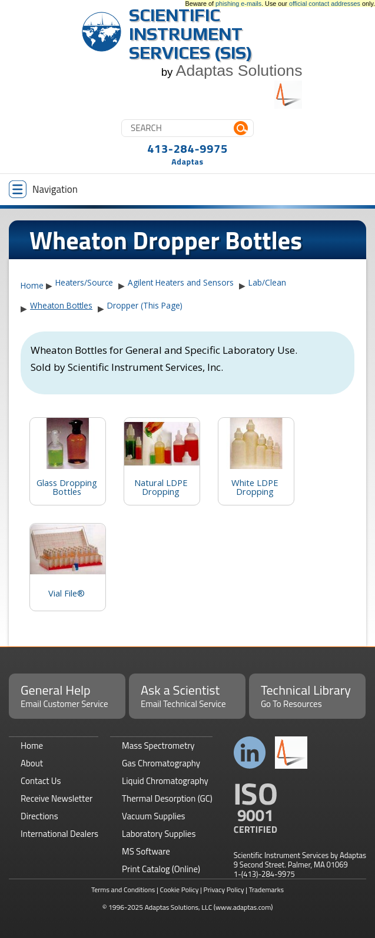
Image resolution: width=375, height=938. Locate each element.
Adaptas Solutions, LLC (179, 907)
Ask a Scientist (187, 695)
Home (32, 285)
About (32, 763)
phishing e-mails (238, 3)
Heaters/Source (84, 282)
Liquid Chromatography (165, 781)
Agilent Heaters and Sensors (181, 282)
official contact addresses (324, 3)
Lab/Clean (267, 282)
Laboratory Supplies (158, 833)
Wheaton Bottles (61, 305)
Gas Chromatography (161, 763)
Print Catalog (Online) (161, 869)
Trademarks (266, 889)
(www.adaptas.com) (243, 907)
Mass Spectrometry (158, 745)
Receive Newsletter (56, 798)
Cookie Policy (179, 889)
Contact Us (41, 781)
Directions (39, 816)
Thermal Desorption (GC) (167, 798)
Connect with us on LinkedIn (250, 752)
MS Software (146, 851)
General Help (67, 695)
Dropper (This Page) (144, 305)
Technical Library (307, 695)
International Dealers (59, 833)
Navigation (43, 189)
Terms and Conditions (123, 889)
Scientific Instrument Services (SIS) (191, 34)
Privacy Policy (224, 889)
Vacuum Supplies (153, 816)
